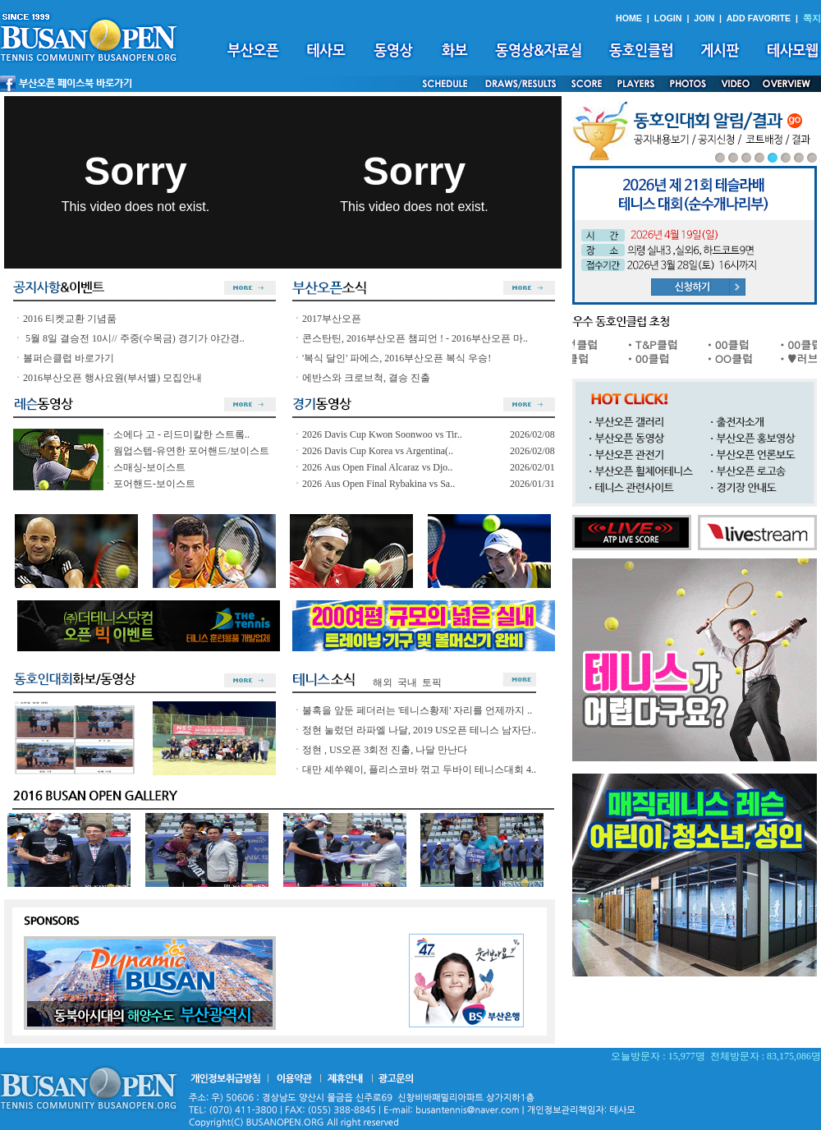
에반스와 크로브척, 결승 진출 (366, 378)
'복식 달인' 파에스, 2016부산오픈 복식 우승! (396, 358)
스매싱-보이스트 (149, 467)
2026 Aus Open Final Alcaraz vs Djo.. (377, 467)
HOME (629, 18)
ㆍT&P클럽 (658, 344)
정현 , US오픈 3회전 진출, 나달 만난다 (384, 750)
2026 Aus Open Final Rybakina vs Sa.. (378, 483)
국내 (407, 682)
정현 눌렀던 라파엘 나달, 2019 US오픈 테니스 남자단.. (419, 730)
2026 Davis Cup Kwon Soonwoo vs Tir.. (382, 434)
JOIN (704, 18)
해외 (382, 682)
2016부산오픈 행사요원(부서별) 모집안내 (112, 378)
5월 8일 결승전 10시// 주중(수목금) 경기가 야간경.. (134, 338)
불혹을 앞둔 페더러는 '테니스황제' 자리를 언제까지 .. (417, 710)
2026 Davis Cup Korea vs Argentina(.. (377, 451)
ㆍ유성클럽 (577, 344)
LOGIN (668, 18)
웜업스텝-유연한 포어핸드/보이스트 (191, 451)
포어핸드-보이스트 (154, 483)
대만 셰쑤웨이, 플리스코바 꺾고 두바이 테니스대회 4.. (419, 769)
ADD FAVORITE (759, 18)
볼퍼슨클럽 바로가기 (68, 358)
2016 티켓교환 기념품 (70, 318)
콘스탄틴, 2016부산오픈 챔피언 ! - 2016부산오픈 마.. (415, 338)
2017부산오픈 (331, 318)
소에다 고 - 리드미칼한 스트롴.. (181, 434)
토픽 (432, 682)
